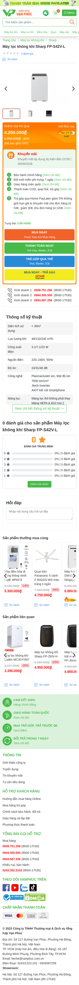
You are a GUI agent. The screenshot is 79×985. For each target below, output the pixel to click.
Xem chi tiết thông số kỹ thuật (39, 408)
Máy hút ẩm (10, 32)
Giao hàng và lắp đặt (16, 818)
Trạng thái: (17, 223)
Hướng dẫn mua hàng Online (22, 798)
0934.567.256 (43, 300)
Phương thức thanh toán (19, 824)
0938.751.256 (43, 290)
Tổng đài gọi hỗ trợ (22, 834)
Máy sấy (64, 32)
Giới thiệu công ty (14, 762)
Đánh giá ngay (39, 484)
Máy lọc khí (27, 32)
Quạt (53, 32)
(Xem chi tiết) (51, 175)
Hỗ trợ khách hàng (21, 791)
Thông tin (12, 755)
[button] (73, 89)
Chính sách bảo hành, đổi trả (21, 811)
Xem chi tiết (21, 717)
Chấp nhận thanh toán (24, 907)
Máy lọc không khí (32, 40)
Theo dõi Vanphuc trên (24, 879)
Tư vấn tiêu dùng (14, 782)
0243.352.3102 (13, 870)
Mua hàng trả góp (14, 805)
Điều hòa (42, 32)
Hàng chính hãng (24, 704)
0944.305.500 (43, 295)
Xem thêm (20, 730)
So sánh (12, 59)
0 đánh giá (27, 53)
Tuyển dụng (10, 769)
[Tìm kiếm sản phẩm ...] (35, 22)
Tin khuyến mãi (13, 775)
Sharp (52, 40)
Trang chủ (9, 40)
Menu (69, 12)
